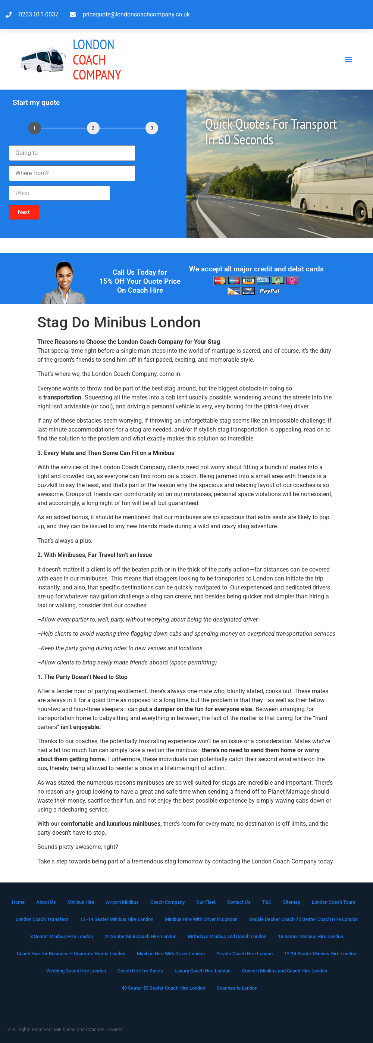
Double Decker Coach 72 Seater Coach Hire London (303, 919)
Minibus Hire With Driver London (171, 953)
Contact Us (239, 902)
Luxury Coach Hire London (203, 971)
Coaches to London (237, 988)
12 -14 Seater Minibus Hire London (116, 919)
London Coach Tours (333, 902)
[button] (348, 59)
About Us (46, 902)
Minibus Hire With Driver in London (201, 919)
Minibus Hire (81, 902)
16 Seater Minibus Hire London (310, 936)
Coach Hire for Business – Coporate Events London (71, 953)
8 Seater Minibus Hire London (61, 936)
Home (18, 902)
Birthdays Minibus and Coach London (227, 936)
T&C (266, 902)
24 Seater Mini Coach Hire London (140, 936)
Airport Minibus (122, 902)
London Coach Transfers (42, 919)
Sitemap (291, 902)
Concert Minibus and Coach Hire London (284, 971)
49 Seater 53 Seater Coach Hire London (163, 988)
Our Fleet (206, 902)
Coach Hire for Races (140, 971)
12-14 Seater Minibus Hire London (320, 953)
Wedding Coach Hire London (76, 971)
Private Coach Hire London (244, 953)
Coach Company (97, 59)
